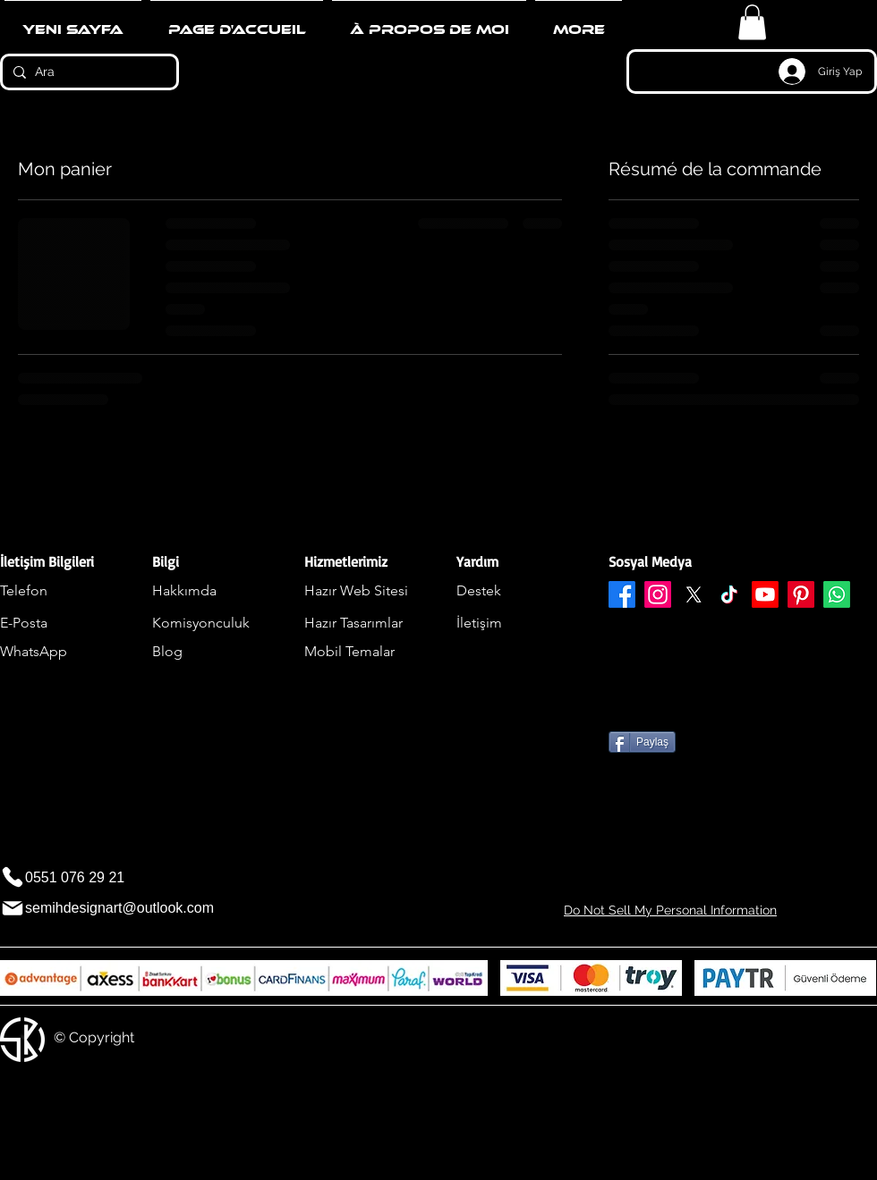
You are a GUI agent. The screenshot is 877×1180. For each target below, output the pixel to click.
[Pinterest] (801, 594)
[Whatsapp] (836, 594)
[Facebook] (622, 594)
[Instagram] (657, 594)
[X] (693, 594)
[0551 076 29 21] (72, 877)
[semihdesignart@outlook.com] (125, 909)
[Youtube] (765, 594)
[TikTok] (729, 594)
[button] (752, 21)
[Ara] (87, 72)
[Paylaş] (642, 742)
